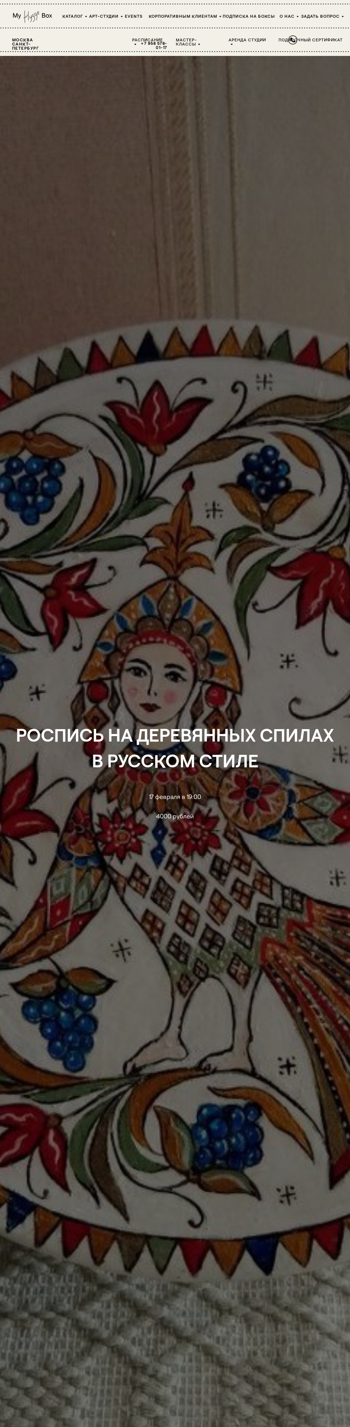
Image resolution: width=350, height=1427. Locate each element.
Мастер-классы (186, 41)
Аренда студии (247, 39)
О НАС (287, 16)
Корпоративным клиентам (183, 16)
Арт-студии (104, 16)
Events (134, 16)
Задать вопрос (320, 16)
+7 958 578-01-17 (154, 45)
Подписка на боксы (249, 16)
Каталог (72, 16)
